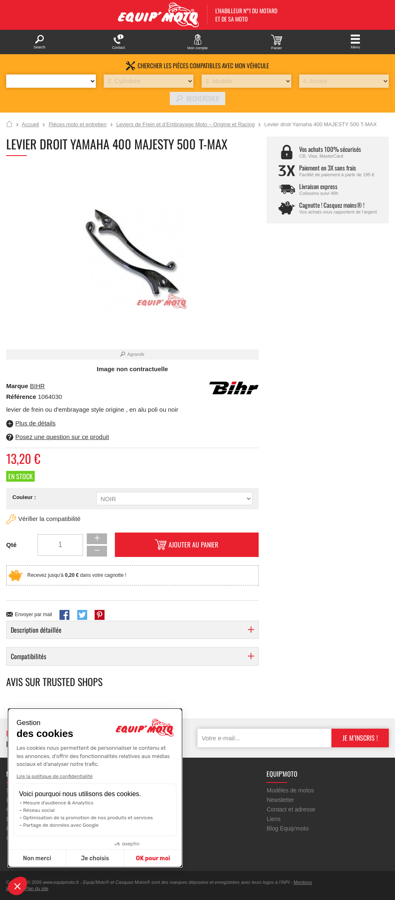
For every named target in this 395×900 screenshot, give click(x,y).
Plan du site (36, 888)
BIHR (37, 385)
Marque (17, 385)
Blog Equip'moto (288, 828)
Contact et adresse (291, 809)
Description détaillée (36, 630)
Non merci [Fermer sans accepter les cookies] (37, 858)
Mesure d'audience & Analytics (58, 803)
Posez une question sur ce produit (62, 436)
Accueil (9, 124)
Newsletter (280, 800)
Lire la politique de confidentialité (55, 776)
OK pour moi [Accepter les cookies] (153, 858)
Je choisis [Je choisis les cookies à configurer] (95, 858)
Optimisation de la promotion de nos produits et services (88, 818)
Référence (22, 396)
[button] (17, 886)
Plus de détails (35, 423)
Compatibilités (28, 656)
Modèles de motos (290, 790)
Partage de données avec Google (61, 825)
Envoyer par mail (33, 614)
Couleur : (24, 497)
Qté (11, 544)
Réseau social (39, 810)
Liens (273, 819)
